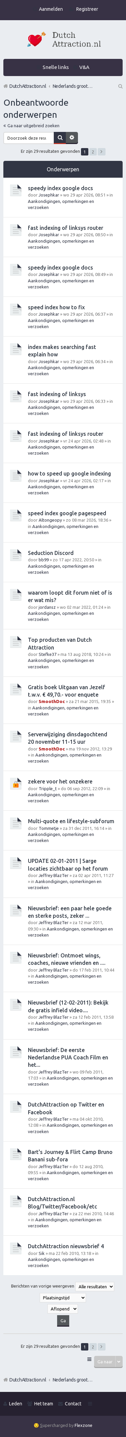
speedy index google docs (60, 188)
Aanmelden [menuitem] (51, 9)
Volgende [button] (102, 151)
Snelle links (56, 67)
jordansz (47, 607)
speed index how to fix (56, 307)
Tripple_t (48, 788)
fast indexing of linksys (57, 394)
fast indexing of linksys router (65, 228)
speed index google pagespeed (67, 513)
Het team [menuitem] (43, 1403)
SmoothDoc (52, 701)
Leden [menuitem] (15, 1403)
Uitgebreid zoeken (72, 138)
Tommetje (49, 828)
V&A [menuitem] (84, 67)
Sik (42, 1253)
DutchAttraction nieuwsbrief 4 (66, 1246)
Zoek (60, 138)
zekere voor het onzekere (60, 781)
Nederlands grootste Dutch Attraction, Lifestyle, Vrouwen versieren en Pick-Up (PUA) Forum (73, 1379)
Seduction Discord (51, 553)
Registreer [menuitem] (87, 9)
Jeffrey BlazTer (54, 875)
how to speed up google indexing (69, 473)
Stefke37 (47, 654)
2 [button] (93, 151)
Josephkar (49, 194)
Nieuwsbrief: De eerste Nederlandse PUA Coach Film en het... (68, 1057)
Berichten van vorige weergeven (62, 1286)
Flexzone (83, 1425)
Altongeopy (50, 520)
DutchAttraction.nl (27, 1379)
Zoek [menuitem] (120, 86)
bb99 (44, 559)
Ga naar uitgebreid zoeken (33, 125)
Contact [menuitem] (73, 1403)
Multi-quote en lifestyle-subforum (71, 821)
